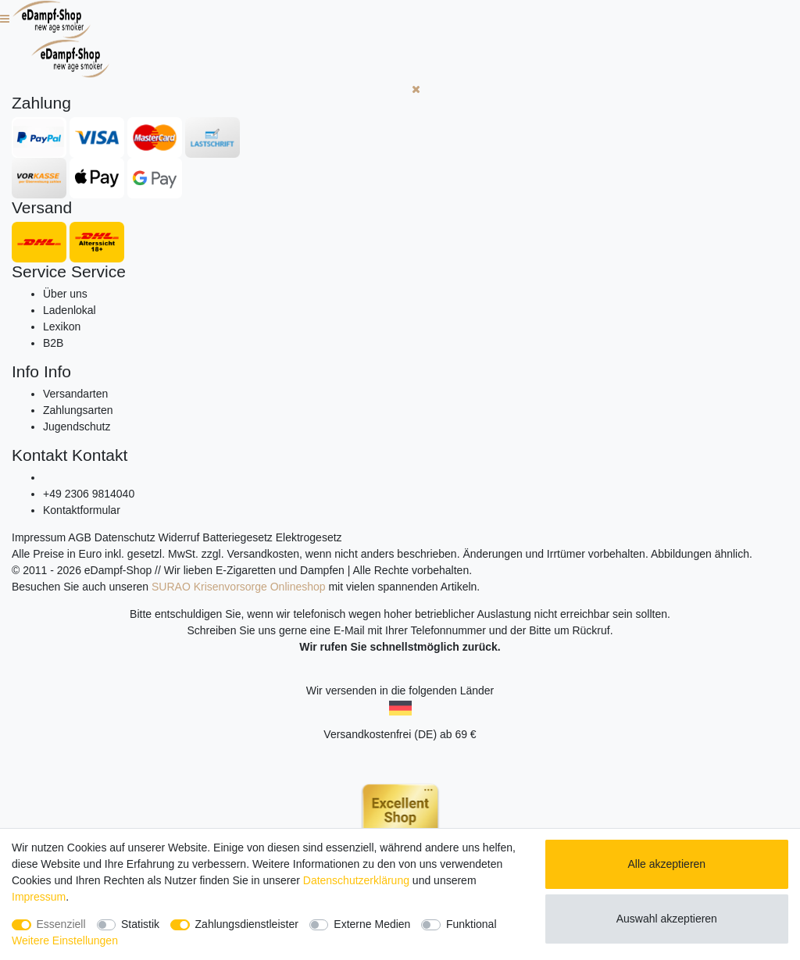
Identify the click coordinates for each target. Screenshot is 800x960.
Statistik (140, 924)
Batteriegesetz (237, 537)
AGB (79, 537)
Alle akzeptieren (667, 864)
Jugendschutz (76, 426)
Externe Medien (372, 924)
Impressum (39, 537)
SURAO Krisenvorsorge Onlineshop (239, 586)
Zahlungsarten (78, 410)
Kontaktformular (81, 510)
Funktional (471, 924)
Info (25, 371)
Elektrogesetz (309, 537)
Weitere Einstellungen (65, 940)
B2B (53, 343)
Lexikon (61, 326)
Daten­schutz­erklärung (356, 880)
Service (39, 271)
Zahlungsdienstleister (246, 924)
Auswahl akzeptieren (666, 918)
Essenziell (61, 924)
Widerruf (179, 537)
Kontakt (39, 455)
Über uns (65, 293)
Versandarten (75, 393)
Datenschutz (125, 537)
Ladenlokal (69, 310)
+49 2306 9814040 (88, 493)
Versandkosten (263, 554)
